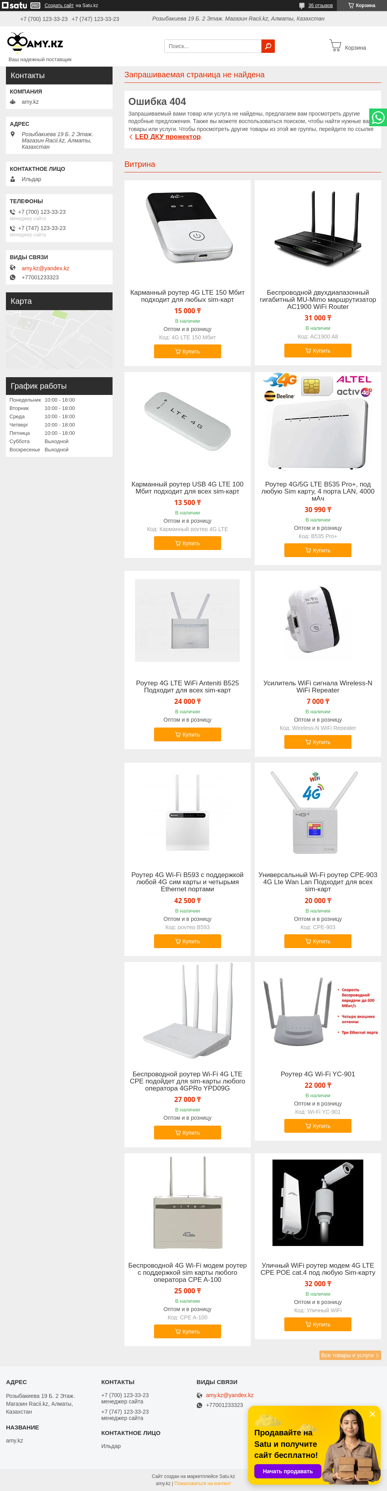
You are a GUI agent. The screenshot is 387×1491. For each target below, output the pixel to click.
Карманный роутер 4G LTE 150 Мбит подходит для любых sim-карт (187, 296)
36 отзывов (320, 5)
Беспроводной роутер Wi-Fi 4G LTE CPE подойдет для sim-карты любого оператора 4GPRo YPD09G (187, 1081)
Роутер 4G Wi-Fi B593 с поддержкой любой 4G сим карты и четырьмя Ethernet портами (188, 882)
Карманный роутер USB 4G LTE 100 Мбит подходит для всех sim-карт (188, 488)
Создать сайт (59, 5)
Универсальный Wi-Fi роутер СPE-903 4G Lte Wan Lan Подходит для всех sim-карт (318, 882)
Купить (191, 351)
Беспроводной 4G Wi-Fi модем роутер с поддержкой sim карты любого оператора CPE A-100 (187, 1272)
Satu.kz (227, 1476)
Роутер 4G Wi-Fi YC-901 (318, 1074)
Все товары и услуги (347, 1355)
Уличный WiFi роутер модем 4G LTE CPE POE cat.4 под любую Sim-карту (318, 1269)
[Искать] (268, 46)
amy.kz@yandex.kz (46, 268)
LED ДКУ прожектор (168, 136)
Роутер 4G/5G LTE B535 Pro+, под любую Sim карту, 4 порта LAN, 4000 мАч (318, 491)
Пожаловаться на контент (203, 1483)
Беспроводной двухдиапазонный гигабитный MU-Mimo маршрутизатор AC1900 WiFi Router (318, 300)
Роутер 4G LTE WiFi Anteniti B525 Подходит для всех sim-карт (187, 687)
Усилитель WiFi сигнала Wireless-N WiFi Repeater (317, 687)
